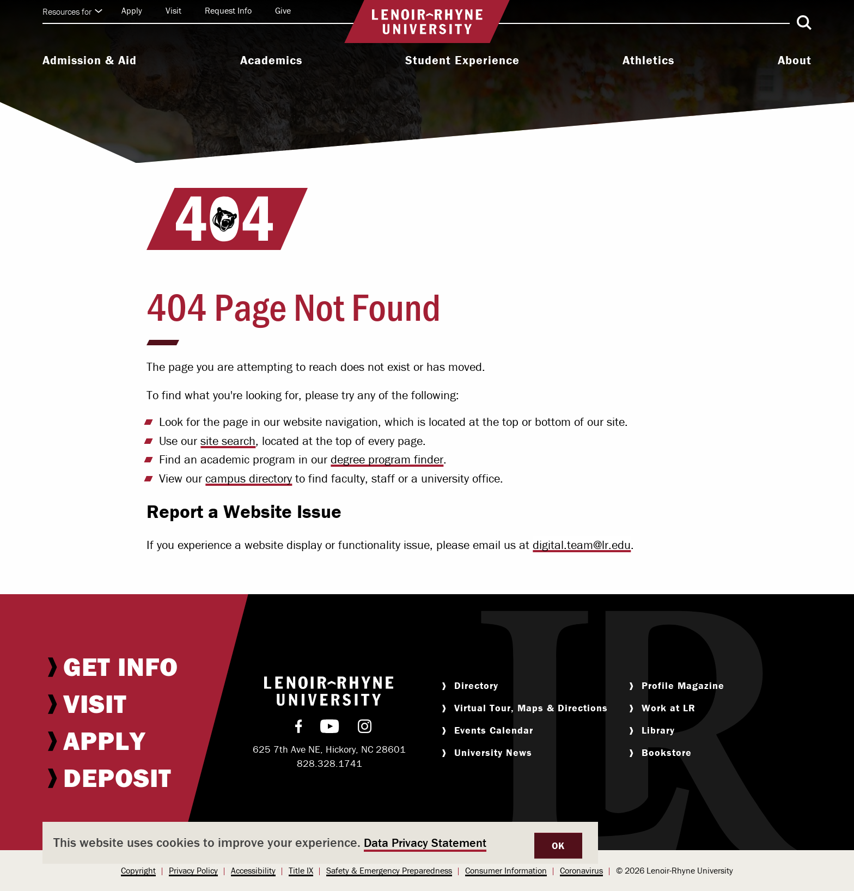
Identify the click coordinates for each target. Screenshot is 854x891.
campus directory (248, 478)
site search (227, 441)
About (795, 60)
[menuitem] (89, 61)
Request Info (228, 10)
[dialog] (320, 843)
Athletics (648, 60)
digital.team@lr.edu (582, 545)
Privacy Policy (193, 870)
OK (558, 845)
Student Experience (462, 60)
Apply (131, 10)
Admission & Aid (89, 60)
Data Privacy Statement (425, 842)
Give (283, 10)
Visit (173, 10)
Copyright (138, 870)
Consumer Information (506, 870)
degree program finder (387, 459)
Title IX (301, 870)
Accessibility (253, 870)
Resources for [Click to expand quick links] (72, 11)
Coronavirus (581, 870)
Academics (271, 60)
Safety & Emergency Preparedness (389, 870)
